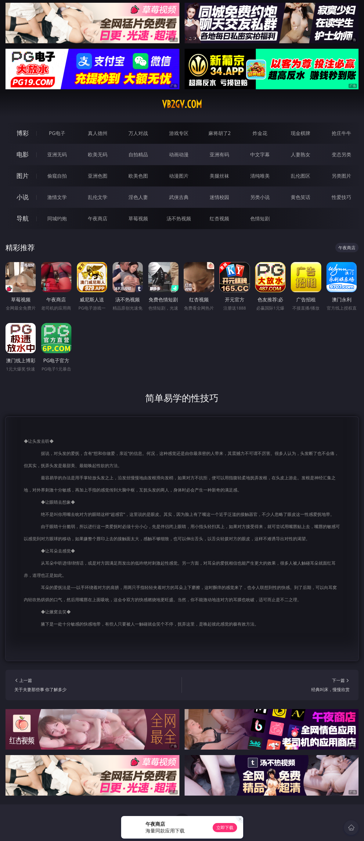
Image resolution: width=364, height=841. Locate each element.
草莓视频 (138, 218)
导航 (22, 218)
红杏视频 (219, 218)
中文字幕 (260, 154)
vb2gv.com (182, 104)
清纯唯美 (260, 175)
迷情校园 (219, 197)
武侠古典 (179, 197)
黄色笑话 (300, 197)
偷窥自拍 (57, 175)
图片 (22, 176)
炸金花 (260, 133)
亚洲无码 (57, 154)
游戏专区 (179, 133)
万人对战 (138, 133)
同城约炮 (57, 218)
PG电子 (57, 133)
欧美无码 (97, 154)
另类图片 (341, 175)
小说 (22, 197)
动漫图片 (179, 175)
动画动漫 (179, 154)
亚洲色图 (97, 175)
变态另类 (341, 154)
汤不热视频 (179, 218)
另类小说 (260, 197)
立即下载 (224, 827)
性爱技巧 (341, 197)
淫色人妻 (138, 197)
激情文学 (57, 197)
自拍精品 (138, 154)
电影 (22, 154)
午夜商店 (97, 218)
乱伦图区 (300, 175)
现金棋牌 (300, 133)
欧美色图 (138, 175)
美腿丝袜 (219, 175)
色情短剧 (260, 218)
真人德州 (97, 133)
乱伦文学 (97, 197)
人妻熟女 (300, 154)
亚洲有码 (219, 154)
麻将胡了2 (219, 133)
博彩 (22, 133)
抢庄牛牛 (341, 133)
